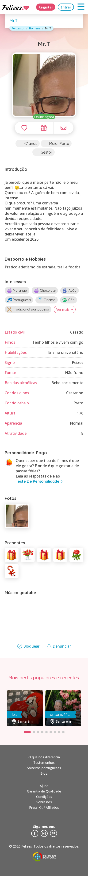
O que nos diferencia (44, 757)
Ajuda (44, 786)
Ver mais (64, 309)
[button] (27, 732)
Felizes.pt (18, 28)
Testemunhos (44, 762)
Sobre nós (44, 802)
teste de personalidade (37, 481)
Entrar (66, 7)
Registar (45, 7)
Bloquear (28, 646)
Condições (44, 796)
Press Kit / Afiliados (44, 807)
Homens (34, 28)
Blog (44, 773)
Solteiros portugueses (44, 768)
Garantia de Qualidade (44, 791)
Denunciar (59, 646)
